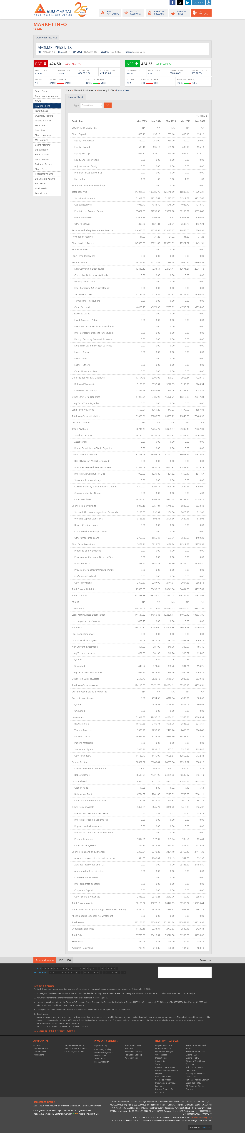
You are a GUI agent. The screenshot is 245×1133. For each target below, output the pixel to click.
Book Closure (42, 154)
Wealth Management (103, 1052)
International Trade (133, 1045)
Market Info (156, 13)
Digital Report (42, 149)
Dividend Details (43, 164)
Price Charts (41, 125)
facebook (172, 2)
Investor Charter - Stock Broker (196, 1047)
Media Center (161, 1058)
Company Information (46, 96)
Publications (38, 1054)
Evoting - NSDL (192, 1058)
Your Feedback (161, 1054)
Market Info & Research (85, 90)
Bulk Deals (40, 183)
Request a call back (163, 1045)
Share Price (41, 169)
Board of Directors (41, 1048)
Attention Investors (45, 960)
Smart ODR (190, 1076)
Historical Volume (44, 173)
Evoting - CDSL (192, 1054)
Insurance (129, 1048)
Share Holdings (43, 135)
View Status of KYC (163, 1076)
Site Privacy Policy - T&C (74, 1051)
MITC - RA (159, 1092)
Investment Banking (133, 1051)
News (38, 100)
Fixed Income (100, 1055)
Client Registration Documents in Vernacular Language (166, 1082)
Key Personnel (39, 1051)
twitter (180, 2)
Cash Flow (40, 130)
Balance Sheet (42, 105)
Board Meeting (42, 144)
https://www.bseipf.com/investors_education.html (58, 1023)
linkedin (188, 2)
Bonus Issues (42, 159)
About (109, 13)
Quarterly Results (44, 115)
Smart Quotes (42, 91)
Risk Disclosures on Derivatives (194, 1069)
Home (68, 90)
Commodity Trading (102, 1049)
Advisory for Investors (195, 1073)
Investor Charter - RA (164, 1089)
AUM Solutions (131, 1058)
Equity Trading (100, 1045)
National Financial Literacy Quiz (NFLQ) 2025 (197, 1081)
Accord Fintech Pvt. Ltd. (89, 1114)
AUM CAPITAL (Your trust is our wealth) (52, 9)
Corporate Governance (74, 1045)
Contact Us (160, 1061)
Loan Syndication (101, 1061)
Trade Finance (100, 1058)
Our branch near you (164, 1051)
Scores (158, 1064)
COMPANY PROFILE (46, 37)
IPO (69, 960)
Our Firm (37, 1045)
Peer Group (41, 193)
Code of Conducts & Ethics (75, 1048)
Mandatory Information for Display (166, 1072)
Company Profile (106, 90)
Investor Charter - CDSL (165, 1067)
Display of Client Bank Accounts (195, 1062)
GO (201, 13)
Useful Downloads (163, 1048)
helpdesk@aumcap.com (201, 1117)
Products (133, 13)
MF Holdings (41, 139)
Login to (179, 13)
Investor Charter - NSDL (196, 1051)
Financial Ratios (43, 120)
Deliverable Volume (45, 178)
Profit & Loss (41, 110)
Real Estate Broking (133, 1054)
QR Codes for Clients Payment (195, 1087)
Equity (38, 29)
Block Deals (41, 188)
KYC (61, 960)
